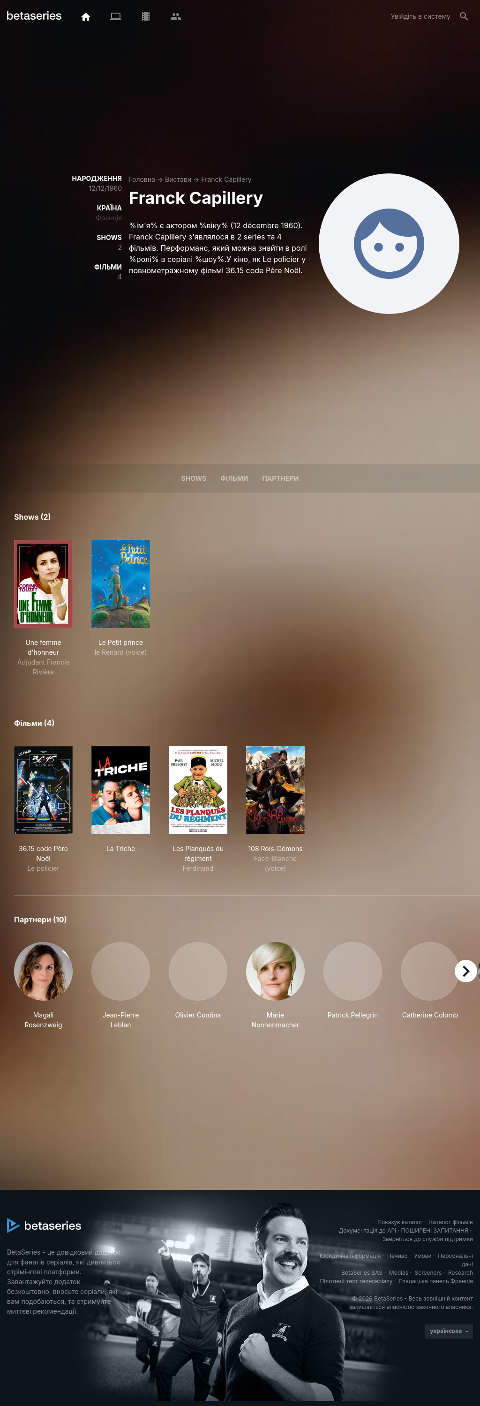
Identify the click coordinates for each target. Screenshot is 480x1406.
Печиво (397, 1255)
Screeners (428, 1272)
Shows (194, 478)
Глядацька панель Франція (436, 1281)
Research (460, 1272)
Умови (422, 1255)
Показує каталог (400, 1222)
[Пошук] (464, 16)
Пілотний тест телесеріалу (356, 1281)
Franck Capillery (226, 179)
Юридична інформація (350, 1255)
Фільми (234, 478)
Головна (142, 179)
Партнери (280, 478)
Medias (398, 1272)
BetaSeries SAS (361, 1272)
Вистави (178, 179)
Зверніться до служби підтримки (427, 1238)
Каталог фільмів (451, 1222)
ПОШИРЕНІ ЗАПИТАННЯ (434, 1230)
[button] (43, 986)
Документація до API (367, 1230)
